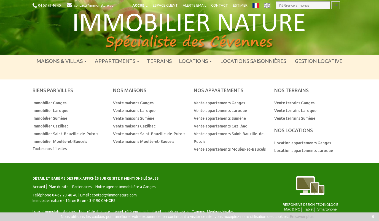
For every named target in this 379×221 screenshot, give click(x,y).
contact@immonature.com (95, 5)
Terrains (159, 61)
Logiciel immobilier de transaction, (60, 211)
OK (335, 5)
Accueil (140, 5)
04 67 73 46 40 (49, 5)
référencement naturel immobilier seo (155, 211)
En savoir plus (302, 216)
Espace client (165, 5)
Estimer (240, 5)
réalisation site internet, (106, 211)
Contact (219, 5)
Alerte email (194, 5)
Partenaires (82, 187)
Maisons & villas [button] (62, 61)
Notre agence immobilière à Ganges (125, 187)
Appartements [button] (117, 61)
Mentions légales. (220, 211)
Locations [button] (195, 61)
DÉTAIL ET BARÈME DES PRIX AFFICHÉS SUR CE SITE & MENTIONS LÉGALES (95, 178)
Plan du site (59, 187)
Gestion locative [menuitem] (318, 61)
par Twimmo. (196, 211)
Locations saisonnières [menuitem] (253, 61)
